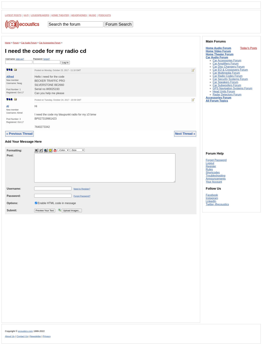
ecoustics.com (25, 331)
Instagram (212, 198)
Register (211, 166)
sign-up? (20, 59)
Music (92, 15)
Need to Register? (82, 189)
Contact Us (22, 336)
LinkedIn (211, 201)
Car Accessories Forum (227, 60)
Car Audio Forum (217, 57)
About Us (10, 336)
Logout (210, 163)
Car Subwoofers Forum (227, 85)
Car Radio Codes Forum (227, 76)
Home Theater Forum (219, 54)
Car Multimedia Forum (226, 72)
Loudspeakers (40, 15)
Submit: (12, 210)
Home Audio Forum (218, 48)
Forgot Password (216, 160)
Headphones (79, 15)
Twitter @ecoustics (217, 204)
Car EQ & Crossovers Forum (230, 69)
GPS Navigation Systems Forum (232, 88)
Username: (18, 61)
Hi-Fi (26, 15)
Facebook (212, 195)
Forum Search (118, 24)
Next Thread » (185, 133)
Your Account (214, 181)
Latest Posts (13, 15)
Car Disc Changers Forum (229, 66)
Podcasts (105, 15)
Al (7, 106)
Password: (46, 61)
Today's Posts (248, 48)
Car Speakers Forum (225, 82)
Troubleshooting (215, 175)
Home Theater (60, 15)
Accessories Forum (218, 97)
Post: (10, 155)
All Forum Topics (217, 100)
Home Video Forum (218, 51)
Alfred (10, 76)
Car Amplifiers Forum (225, 63)
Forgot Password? (82, 196)
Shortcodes (213, 172)
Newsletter (35, 336)
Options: (12, 203)
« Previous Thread (19, 133)
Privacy (47, 336)
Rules (209, 169)
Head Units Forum (224, 91)
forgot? (46, 59)
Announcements (216, 178)
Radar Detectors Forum (227, 94)
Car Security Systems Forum (230, 79)
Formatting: (14, 150)
